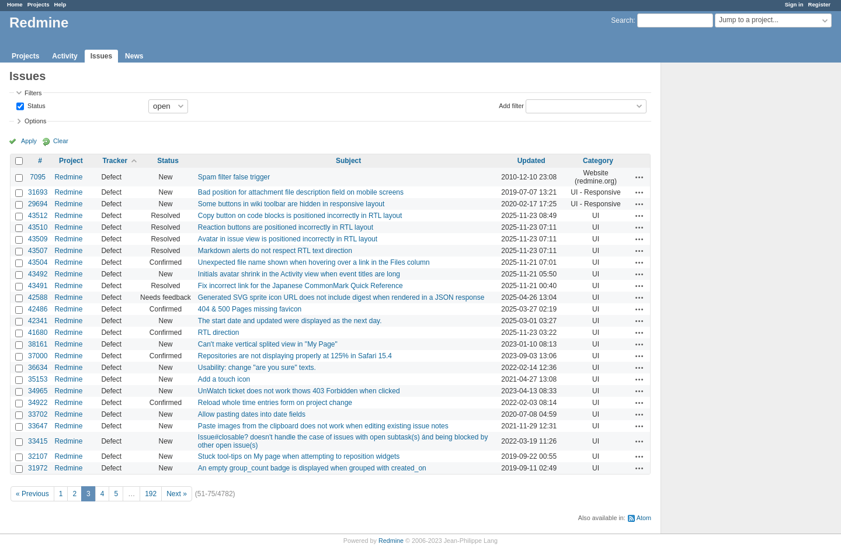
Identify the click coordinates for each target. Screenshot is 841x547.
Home (15, 4)
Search (622, 20)
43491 (37, 286)
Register (819, 4)
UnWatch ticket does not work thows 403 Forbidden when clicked (299, 391)
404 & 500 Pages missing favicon (249, 309)
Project (71, 161)
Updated (531, 161)
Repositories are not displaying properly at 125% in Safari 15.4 (295, 356)
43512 (37, 216)
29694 (37, 204)
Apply (29, 140)
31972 (37, 468)
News (134, 56)
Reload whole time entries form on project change (275, 403)
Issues (101, 56)
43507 (37, 251)
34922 (37, 403)
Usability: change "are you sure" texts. (257, 367)
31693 (37, 192)
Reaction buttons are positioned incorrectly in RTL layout (285, 227)
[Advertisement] (719, 246)
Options (35, 120)
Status (36, 105)
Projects (38, 4)
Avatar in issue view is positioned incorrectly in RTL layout (287, 239)
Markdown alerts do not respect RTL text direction (275, 251)
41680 (37, 332)
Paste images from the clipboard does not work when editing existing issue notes (323, 426)
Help (60, 4)
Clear (60, 140)
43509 (37, 239)
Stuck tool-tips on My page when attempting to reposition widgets (299, 456)
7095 (38, 177)
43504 (37, 262)
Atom (644, 517)
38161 (37, 344)
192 (151, 494)
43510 (37, 227)
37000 (37, 356)
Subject (348, 161)
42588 (37, 297)
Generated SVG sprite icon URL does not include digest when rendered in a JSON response (341, 297)
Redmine (68, 177)
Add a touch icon (224, 379)
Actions (639, 177)
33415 (37, 441)
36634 (37, 367)
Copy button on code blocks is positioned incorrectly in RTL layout (300, 216)
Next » (176, 494)
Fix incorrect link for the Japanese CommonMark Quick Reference (300, 286)
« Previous (32, 494)
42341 (37, 321)
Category (598, 161)
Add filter (511, 105)
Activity (64, 56)
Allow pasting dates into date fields (251, 414)
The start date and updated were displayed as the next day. (290, 321)
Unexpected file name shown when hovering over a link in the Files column (314, 262)
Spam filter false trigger (234, 177)
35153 (37, 379)
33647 (37, 426)
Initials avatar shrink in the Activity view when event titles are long (299, 274)
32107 (37, 456)
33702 (37, 414)
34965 (37, 391)
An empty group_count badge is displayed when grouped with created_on (312, 468)
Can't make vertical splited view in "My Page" (268, 344)
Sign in (794, 4)
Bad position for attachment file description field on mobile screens (301, 192)
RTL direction (218, 332)
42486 (37, 309)
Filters (33, 92)
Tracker (114, 161)
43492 (37, 274)
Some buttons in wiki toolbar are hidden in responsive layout (291, 204)
